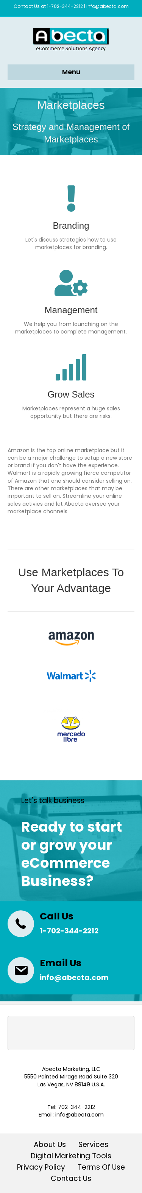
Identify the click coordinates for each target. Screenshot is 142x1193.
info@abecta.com (107, 6)
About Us (50, 1145)
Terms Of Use (101, 1168)
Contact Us (71, 1179)
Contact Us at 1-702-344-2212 (48, 6)
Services (93, 1145)
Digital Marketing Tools (71, 1156)
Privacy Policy (41, 1168)
